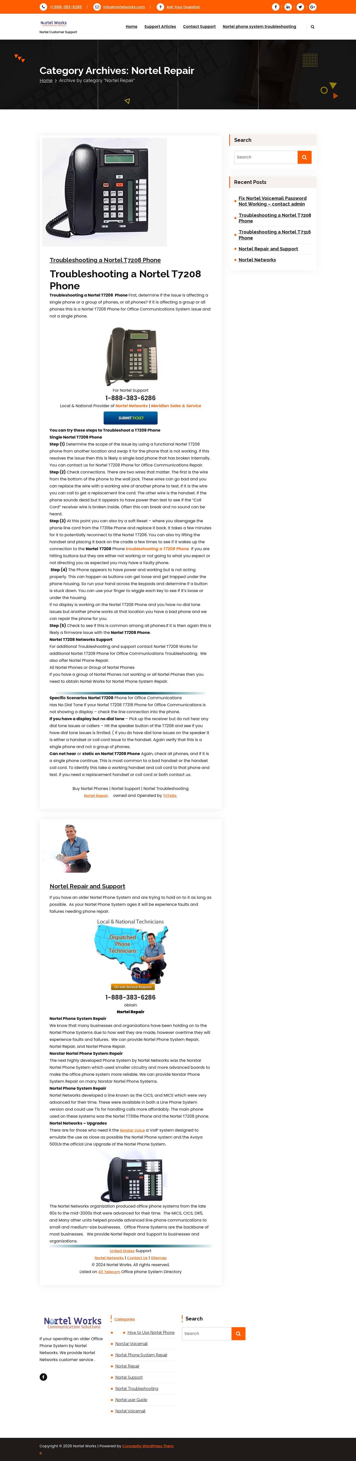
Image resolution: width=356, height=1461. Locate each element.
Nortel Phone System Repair (141, 1355)
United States (122, 1250)
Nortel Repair (96, 795)
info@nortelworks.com (119, 6)
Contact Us (137, 1257)
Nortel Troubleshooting (136, 1388)
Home (131, 26)
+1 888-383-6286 (61, 6)
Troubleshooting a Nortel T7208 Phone (105, 260)
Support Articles (160, 26)
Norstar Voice (132, 1130)
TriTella (170, 795)
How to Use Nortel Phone (150, 1332)
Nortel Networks (109, 1257)
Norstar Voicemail (131, 1343)
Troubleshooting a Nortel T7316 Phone (275, 234)
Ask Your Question (178, 6)
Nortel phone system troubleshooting (259, 26)
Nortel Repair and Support (87, 886)
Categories (125, 1319)
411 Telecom (109, 1271)
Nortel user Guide (131, 1399)
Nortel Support (129, 1377)
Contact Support (199, 26)
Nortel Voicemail (130, 1411)
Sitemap (159, 1257)
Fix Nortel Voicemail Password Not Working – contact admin (273, 201)
